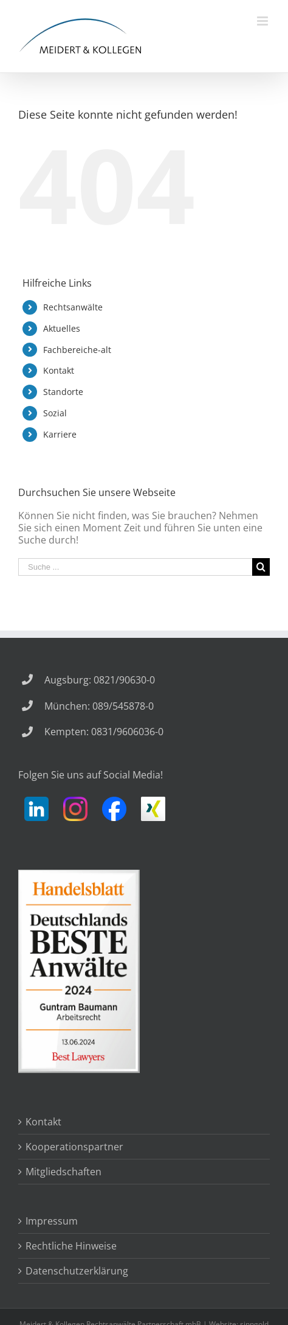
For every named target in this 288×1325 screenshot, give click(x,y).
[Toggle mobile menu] (263, 21)
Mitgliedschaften (63, 1172)
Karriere (60, 434)
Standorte (63, 391)
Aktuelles (61, 328)
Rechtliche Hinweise (71, 1246)
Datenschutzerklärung (77, 1271)
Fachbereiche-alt (77, 349)
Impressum (52, 1221)
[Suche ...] (135, 567)
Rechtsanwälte (73, 307)
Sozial (55, 413)
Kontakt (58, 370)
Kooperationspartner (74, 1147)
